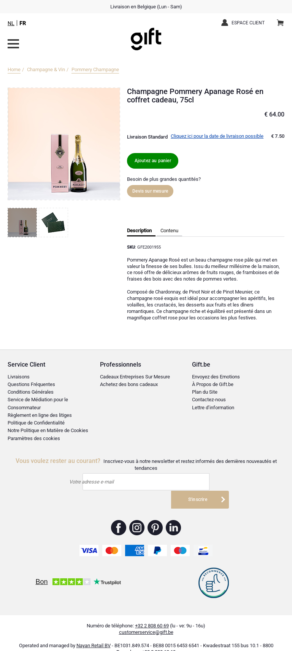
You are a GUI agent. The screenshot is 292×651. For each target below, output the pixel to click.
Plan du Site (204, 392)
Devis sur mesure (150, 191)
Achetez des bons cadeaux (129, 384)
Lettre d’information (213, 407)
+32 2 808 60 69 (152, 613)
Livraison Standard (147, 137)
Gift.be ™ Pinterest (155, 515)
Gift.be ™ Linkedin (173, 515)
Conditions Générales (31, 392)
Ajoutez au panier (154, 160)
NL (11, 23)
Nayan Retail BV (93, 634)
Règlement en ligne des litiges (40, 415)
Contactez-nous (209, 399)
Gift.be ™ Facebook (119, 515)
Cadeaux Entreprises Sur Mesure (135, 377)
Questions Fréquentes (31, 384)
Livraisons (19, 377)
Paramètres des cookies (34, 438)
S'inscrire (202, 482)
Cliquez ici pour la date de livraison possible (217, 136)
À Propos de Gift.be (212, 384)
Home (14, 69)
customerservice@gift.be (146, 620)
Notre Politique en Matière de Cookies (48, 430)
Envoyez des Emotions (216, 377)
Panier (282, 19)
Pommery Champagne (95, 69)
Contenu (169, 230)
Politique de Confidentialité (36, 423)
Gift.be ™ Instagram (137, 515)
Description (139, 230)
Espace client (248, 23)
